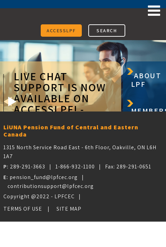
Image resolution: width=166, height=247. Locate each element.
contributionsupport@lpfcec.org (51, 186)
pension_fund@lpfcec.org (44, 177)
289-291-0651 (133, 166)
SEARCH (107, 30)
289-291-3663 (27, 166)
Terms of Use (22, 208)
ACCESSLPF (61, 30)
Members (148, 111)
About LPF (146, 80)
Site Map (68, 208)
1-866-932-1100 (75, 166)
